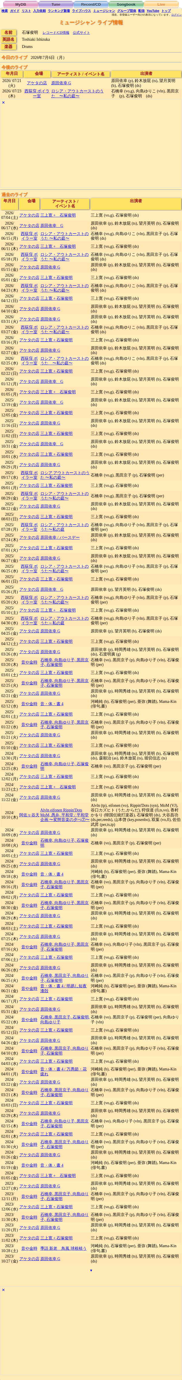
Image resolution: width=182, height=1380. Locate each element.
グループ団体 (126, 10)
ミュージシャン (104, 10)
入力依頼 (39, 10)
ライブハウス (81, 10)
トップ (166, 10)
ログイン (176, 14)
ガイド (15, 10)
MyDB (20, 4)
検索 (4, 10)
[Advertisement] (91, 147)
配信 (141, 10)
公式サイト (81, 33)
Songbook (126, 4)
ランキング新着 (59, 10)
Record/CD (91, 4)
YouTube (153, 10)
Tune (56, 4)
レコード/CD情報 (56, 33)
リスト (26, 10)
